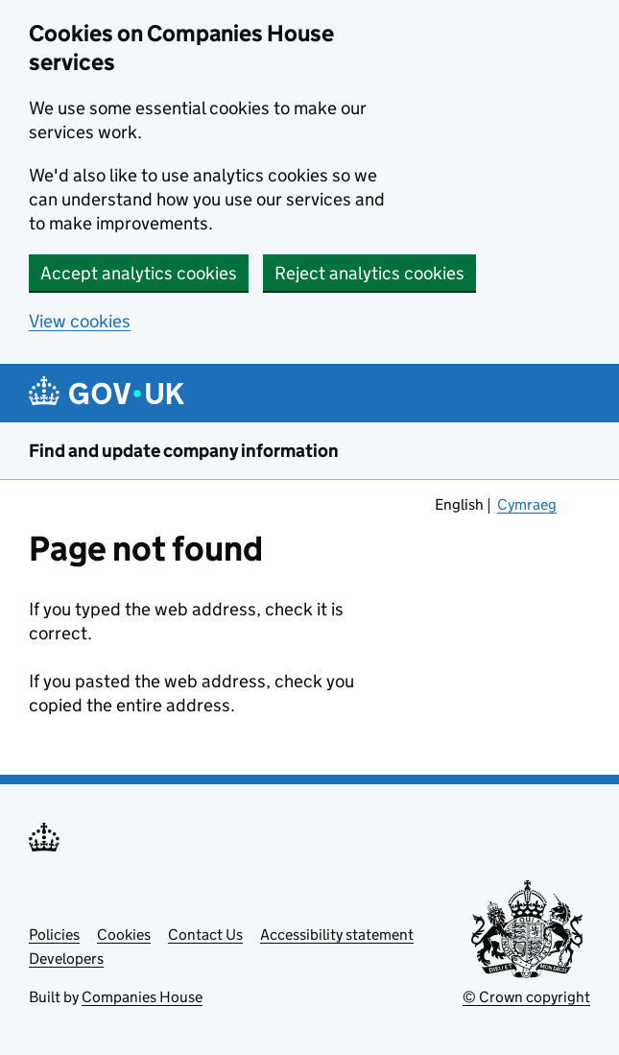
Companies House (142, 997)
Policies (54, 934)
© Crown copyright (526, 997)
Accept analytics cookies (138, 273)
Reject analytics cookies (369, 273)
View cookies (80, 321)
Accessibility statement (337, 934)
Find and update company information (184, 451)
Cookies (124, 934)
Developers (66, 958)
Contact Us (205, 934)
